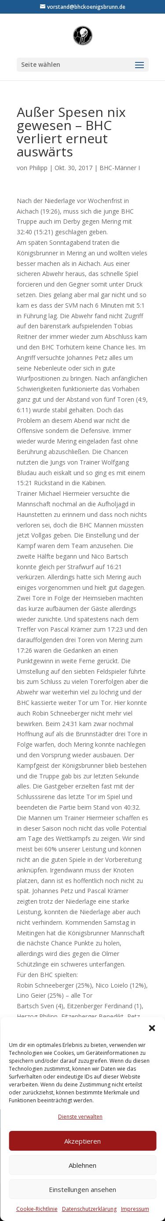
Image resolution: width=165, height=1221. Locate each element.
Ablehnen (82, 1165)
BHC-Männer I (119, 168)
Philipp (38, 168)
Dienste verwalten (80, 1116)
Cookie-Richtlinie (37, 1209)
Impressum (135, 1209)
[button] (151, 1028)
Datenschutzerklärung (89, 1209)
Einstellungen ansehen (82, 1189)
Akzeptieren (82, 1141)
